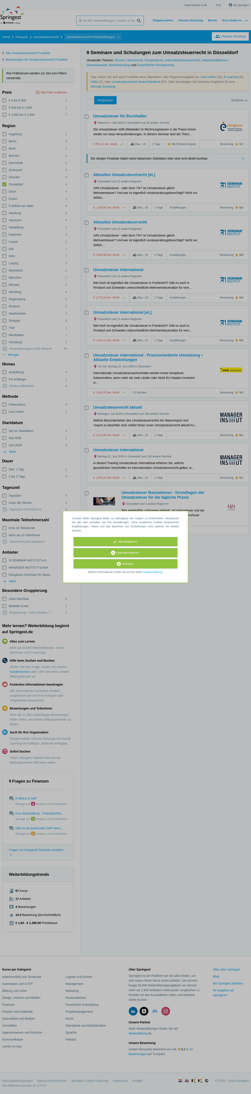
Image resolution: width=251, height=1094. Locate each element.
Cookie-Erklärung (152, 572)
